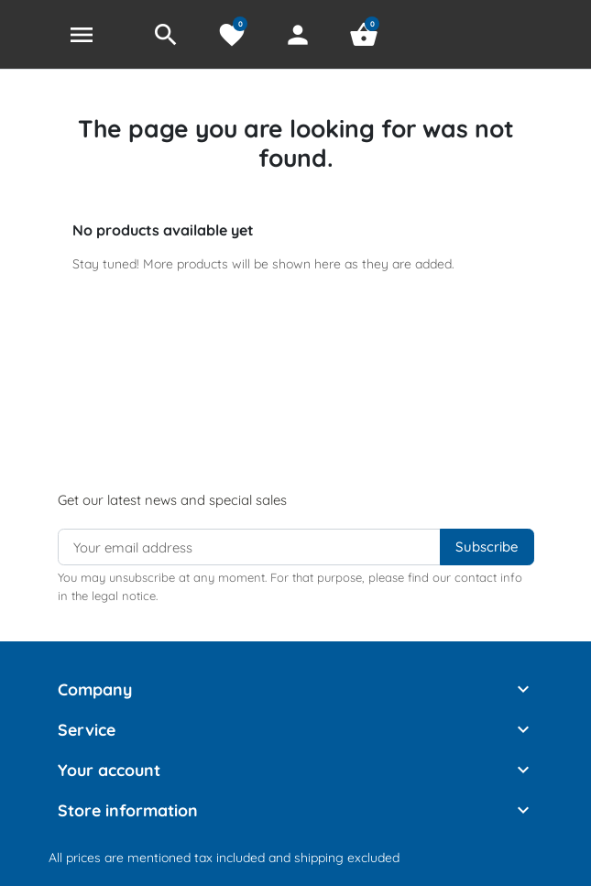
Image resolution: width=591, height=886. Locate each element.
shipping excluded (346, 857)
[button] (166, 35)
